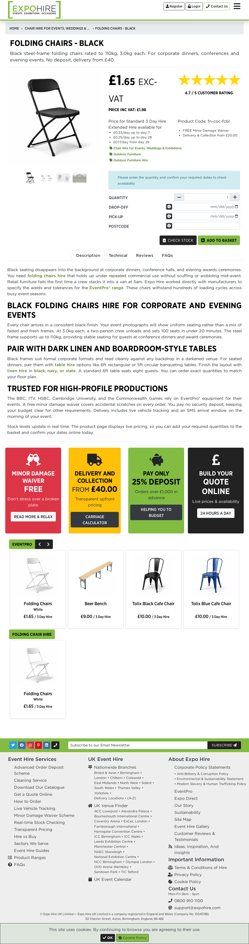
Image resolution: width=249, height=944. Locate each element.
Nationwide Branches (115, 767)
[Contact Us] (217, 6)
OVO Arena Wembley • (112, 867)
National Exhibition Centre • (116, 857)
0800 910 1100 (188, 900)
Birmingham (129, 773)
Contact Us (182, 888)
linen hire (17, 370)
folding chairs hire (47, 275)
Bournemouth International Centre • (123, 816)
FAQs (19, 864)
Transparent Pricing (33, 829)
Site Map (182, 819)
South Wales (104, 788)
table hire (65, 364)
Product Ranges (30, 857)
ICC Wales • (133, 836)
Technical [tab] (118, 255)
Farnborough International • (116, 826)
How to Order (27, 801)
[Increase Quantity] (235, 197)
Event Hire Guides (31, 850)
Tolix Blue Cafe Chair (211, 603)
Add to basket (219, 240)
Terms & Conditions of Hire (200, 867)
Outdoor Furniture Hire (128, 160)
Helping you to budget (156, 512)
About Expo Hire (189, 759)
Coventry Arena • (108, 821)
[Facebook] (22, 745)
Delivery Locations (109, 798)
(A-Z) (131, 798)
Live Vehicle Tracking (34, 808)
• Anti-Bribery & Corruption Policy (201, 774)
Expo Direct (186, 798)
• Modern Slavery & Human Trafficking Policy (210, 784)
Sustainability (187, 812)
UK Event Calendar (113, 879)
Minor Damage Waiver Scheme (44, 815)
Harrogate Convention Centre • (119, 831)
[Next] (48, 544)
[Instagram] (30, 745)
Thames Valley (129, 788)
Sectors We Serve (31, 843)
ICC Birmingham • (108, 836)
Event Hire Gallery (191, 826)
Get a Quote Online (33, 794)
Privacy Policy (188, 874)
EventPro (22, 544)
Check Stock (178, 240)
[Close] (107, 938)
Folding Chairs (38, 606)
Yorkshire (101, 793)
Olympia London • (140, 862)
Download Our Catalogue (39, 787)
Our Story (183, 805)
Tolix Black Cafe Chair (153, 603)
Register (174, 6)
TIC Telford (130, 872)
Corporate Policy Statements (202, 767)
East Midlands (105, 783)
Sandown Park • (107, 872)
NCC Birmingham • (109, 862)
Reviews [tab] (144, 255)
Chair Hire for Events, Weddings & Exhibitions (145, 148)
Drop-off (118, 207)
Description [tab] (88, 255)
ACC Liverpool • (107, 811)
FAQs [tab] (167, 255)
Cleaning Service (30, 780)
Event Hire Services (32, 759)
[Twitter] (13, 745)
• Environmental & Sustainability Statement (208, 779)
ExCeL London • (136, 821)
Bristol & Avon (105, 773)
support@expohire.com (197, 907)
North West (129, 783)
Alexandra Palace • (136, 811)
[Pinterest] (38, 745)
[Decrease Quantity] (179, 197)
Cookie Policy (187, 881)
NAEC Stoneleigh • (109, 852)
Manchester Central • (111, 846)
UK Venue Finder (111, 805)
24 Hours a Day (215, 513)
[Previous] (39, 544)
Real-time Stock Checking (39, 822)
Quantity (118, 197)
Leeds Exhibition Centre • (114, 841)
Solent (147, 783)
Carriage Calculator (95, 519)
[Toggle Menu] (237, 6)
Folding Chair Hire (32, 634)
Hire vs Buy (25, 836)
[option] (37, 576)
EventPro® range (106, 287)
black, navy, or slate (55, 370)
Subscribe (224, 745)
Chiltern (116, 778)
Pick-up (116, 216)
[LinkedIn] (46, 745)
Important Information (196, 859)
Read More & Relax (33, 516)
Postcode (119, 226)
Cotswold (133, 778)
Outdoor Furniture (125, 154)
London (100, 778)
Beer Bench (96, 603)
